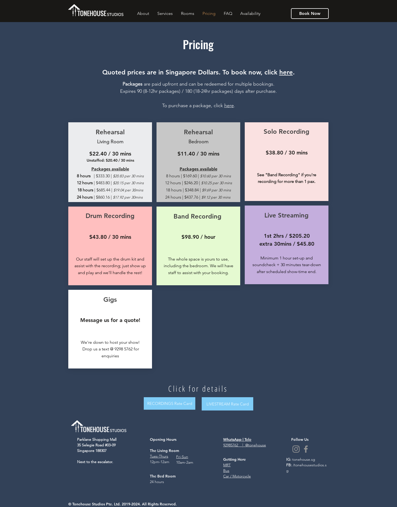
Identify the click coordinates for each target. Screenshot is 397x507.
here (286, 72)
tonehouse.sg (303, 459)
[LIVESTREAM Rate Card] (227, 403)
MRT (227, 465)
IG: (289, 459)
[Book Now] (310, 13)
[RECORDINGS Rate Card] (169, 403)
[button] (143, 13)
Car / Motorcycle (237, 476)
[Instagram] (296, 449)
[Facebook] (306, 449)
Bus (226, 470)
